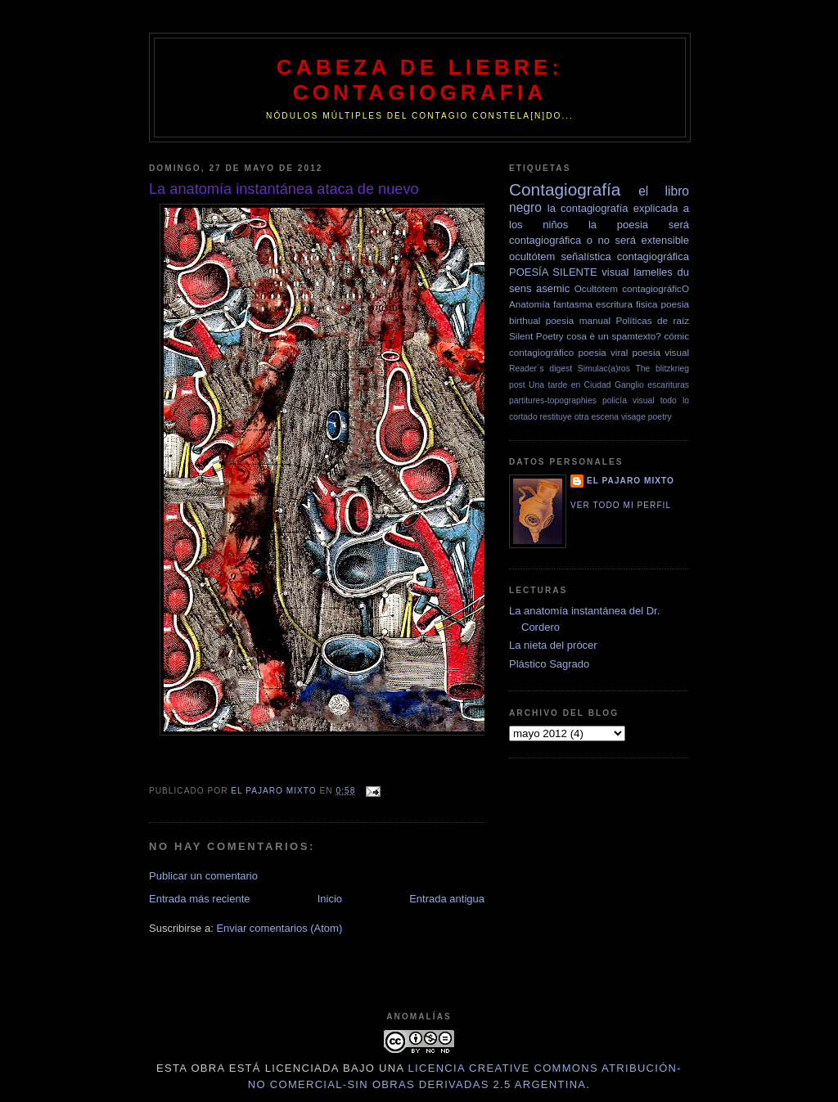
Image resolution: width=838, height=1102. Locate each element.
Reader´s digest (540, 368)
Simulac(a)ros (604, 368)
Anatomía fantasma (550, 304)
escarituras (668, 384)
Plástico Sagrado (549, 664)
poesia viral (603, 352)
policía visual (628, 400)
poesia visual (661, 352)
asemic (553, 288)
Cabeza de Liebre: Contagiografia (420, 80)
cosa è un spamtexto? (613, 336)
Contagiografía (564, 189)
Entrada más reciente (199, 899)
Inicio (330, 899)
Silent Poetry (536, 336)
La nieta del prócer (553, 645)
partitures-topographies (553, 400)
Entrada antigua (446, 899)
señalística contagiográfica (625, 256)
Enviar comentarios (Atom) (279, 928)
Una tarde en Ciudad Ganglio (586, 384)
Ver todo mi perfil (620, 505)
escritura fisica (626, 304)
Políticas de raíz (652, 320)
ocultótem (532, 256)
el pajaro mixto (630, 480)
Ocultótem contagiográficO (631, 288)
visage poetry (646, 416)
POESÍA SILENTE (553, 272)
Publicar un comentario (203, 876)
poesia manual (578, 320)
